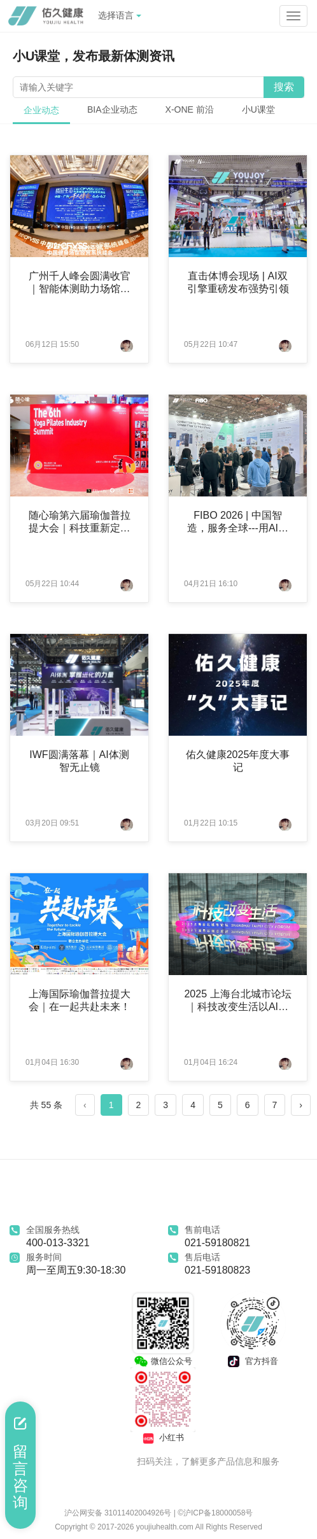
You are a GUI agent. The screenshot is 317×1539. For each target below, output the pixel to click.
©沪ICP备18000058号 (215, 1512)
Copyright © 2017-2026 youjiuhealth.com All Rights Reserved (158, 1526)
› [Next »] (300, 1105)
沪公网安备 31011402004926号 (119, 1512)
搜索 (284, 86)
